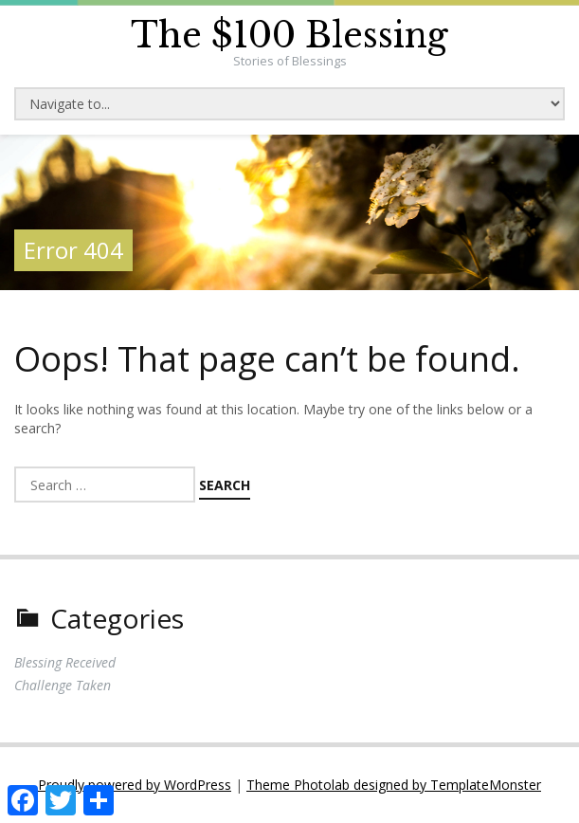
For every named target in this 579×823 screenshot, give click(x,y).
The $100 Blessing (289, 35)
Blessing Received (65, 662)
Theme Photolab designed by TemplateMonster (393, 785)
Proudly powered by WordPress (134, 785)
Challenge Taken (62, 685)
